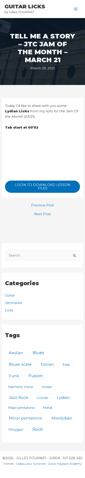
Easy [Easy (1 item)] (66, 365)
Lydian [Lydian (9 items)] (63, 397)
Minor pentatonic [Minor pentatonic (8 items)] (25, 418)
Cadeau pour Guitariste (31, 463)
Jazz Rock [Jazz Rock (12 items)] (18, 397)
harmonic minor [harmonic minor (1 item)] (20, 387)
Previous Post (42, 205)
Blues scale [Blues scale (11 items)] (20, 364)
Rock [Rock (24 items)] (37, 429)
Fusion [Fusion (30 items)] (36, 375)
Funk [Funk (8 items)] (14, 376)
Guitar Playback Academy (64, 463)
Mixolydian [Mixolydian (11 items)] (61, 418)
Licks (9, 310)
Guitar (10, 295)
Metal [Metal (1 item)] (47, 408)
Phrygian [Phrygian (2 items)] (15, 430)
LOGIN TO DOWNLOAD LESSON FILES (42, 186)
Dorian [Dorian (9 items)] (47, 364)
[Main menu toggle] (75, 9)
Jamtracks (13, 303)
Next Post (42, 214)
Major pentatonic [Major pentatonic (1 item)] (21, 408)
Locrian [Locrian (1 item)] (42, 398)
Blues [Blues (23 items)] (38, 352)
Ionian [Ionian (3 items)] (46, 387)
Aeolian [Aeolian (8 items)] (16, 353)
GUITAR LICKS (25, 6)
